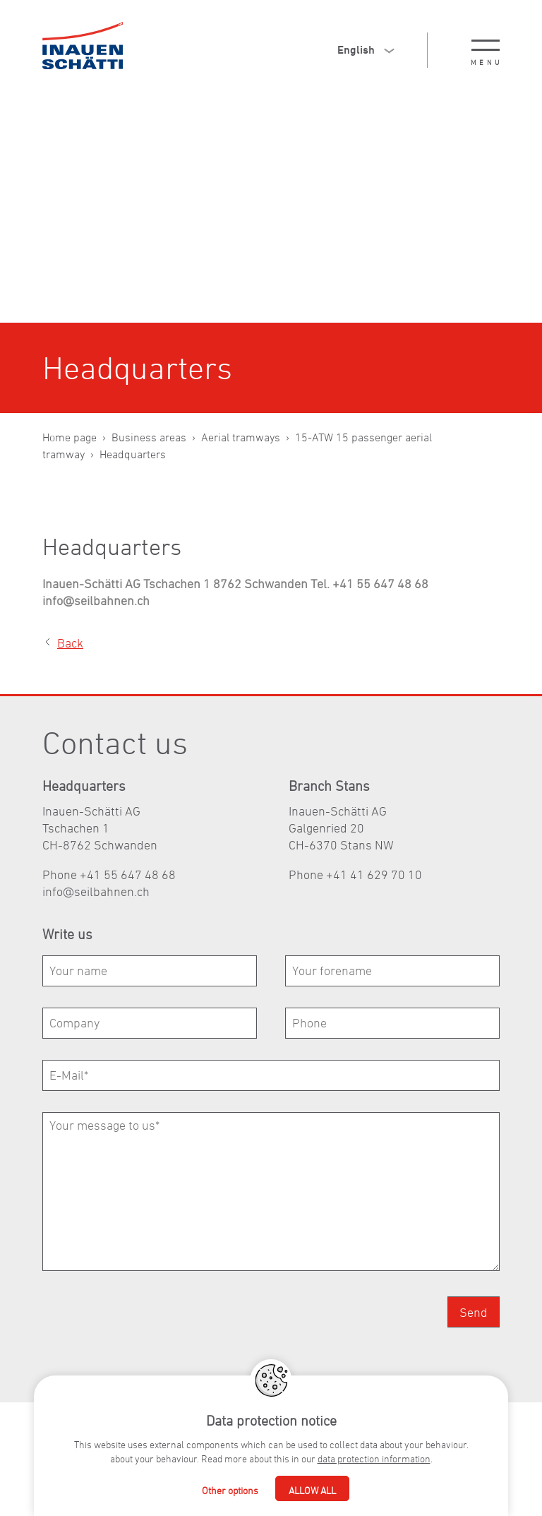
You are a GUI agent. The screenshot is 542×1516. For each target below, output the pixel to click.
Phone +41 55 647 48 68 (109, 874)
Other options (230, 1490)
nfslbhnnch (96, 891)
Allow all (312, 1490)
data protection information (374, 1458)
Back (70, 642)
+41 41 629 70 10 (374, 874)
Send (473, 1312)
